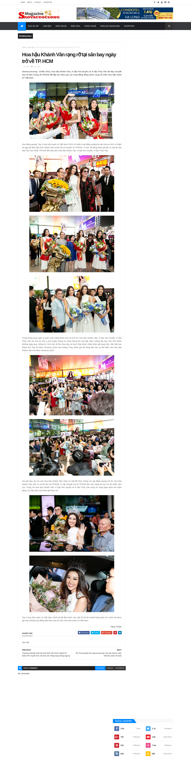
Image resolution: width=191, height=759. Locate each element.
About (29, 2)
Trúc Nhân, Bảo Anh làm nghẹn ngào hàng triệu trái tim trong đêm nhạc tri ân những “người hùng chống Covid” (154, 160)
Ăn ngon (130, 274)
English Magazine (110, 26)
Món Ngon (61, 26)
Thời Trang (131, 314)
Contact (38, 2)
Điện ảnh (130, 283)
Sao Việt (31, 47)
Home (23, 2)
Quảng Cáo (137, 180)
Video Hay (131, 323)
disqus (104, 675)
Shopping (129, 26)
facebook (114, 675)
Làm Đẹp (47, 26)
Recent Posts (161, 180)
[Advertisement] (149, 102)
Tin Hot (130, 318)
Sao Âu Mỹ (33, 26)
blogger (94, 675)
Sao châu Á (131, 305)
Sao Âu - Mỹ (131, 301)
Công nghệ (131, 278)
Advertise (48, 2)
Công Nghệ (90, 26)
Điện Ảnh (75, 26)
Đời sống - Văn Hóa (134, 287)
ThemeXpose (31, 755)
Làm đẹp (130, 296)
